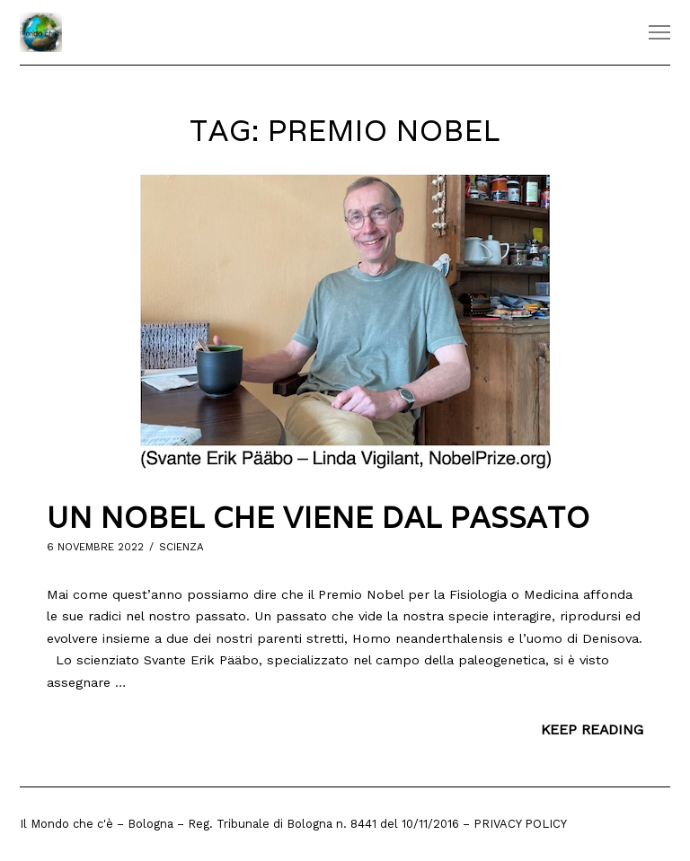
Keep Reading (592, 729)
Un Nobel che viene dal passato (318, 517)
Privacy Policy (520, 823)
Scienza (181, 546)
